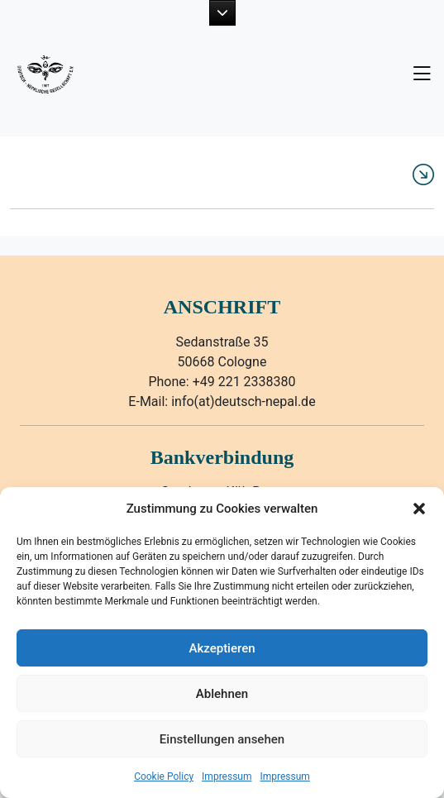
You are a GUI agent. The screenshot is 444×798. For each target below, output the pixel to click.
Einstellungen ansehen (222, 739)
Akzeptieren (222, 648)
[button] (419, 508)
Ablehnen (222, 693)
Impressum (226, 776)
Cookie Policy (163, 776)
